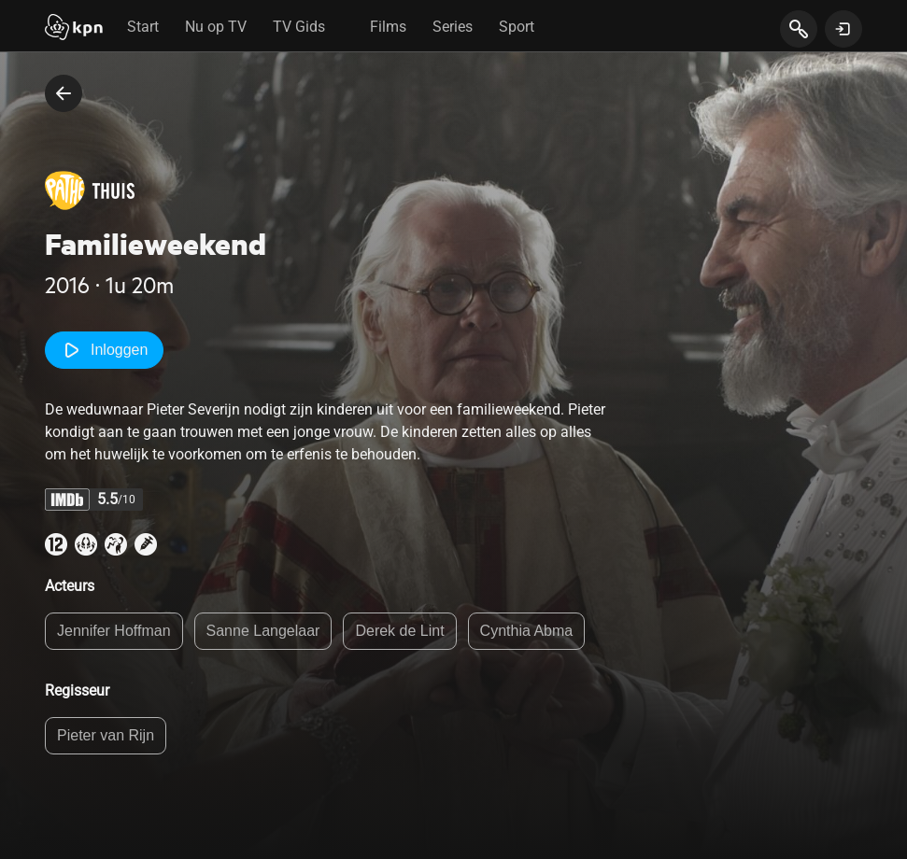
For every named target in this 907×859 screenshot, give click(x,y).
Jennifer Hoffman (114, 631)
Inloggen (104, 350)
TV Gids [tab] (299, 26)
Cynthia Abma (527, 631)
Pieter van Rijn (105, 735)
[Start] (73, 29)
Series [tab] (452, 26)
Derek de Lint (399, 631)
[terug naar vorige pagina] (63, 93)
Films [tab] (388, 26)
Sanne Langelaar (263, 631)
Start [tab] (143, 26)
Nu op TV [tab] (216, 26)
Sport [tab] (516, 26)
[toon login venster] (843, 29)
